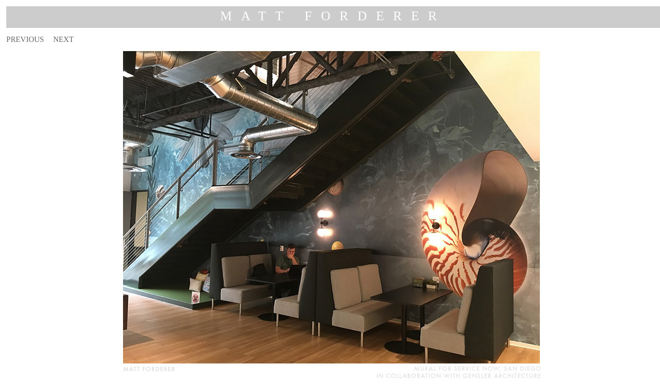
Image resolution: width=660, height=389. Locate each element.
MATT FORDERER (333, 16)
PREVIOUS (25, 39)
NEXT (63, 39)
